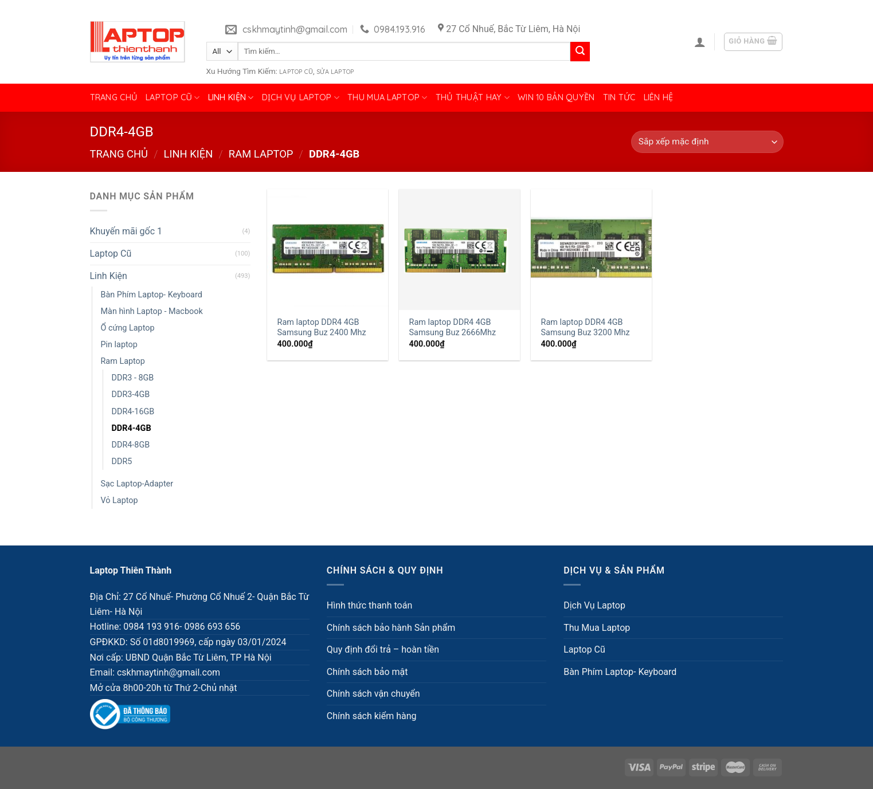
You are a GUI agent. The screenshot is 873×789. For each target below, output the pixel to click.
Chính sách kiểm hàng (372, 716)
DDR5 (122, 461)
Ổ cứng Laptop (128, 328)
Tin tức (619, 97)
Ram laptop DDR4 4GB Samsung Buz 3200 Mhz (585, 327)
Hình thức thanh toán (369, 605)
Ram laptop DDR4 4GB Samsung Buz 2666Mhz (452, 327)
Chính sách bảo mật (367, 671)
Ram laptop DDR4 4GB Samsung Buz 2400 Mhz (321, 327)
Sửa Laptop (335, 72)
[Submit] (580, 51)
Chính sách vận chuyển (373, 693)
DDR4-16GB (133, 412)
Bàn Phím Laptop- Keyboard (151, 295)
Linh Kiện (231, 97)
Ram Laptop (261, 154)
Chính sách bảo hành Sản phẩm (391, 627)
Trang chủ (114, 97)
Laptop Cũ (296, 72)
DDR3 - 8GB (133, 378)
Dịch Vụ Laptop (301, 97)
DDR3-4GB (131, 394)
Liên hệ (659, 97)
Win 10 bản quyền (556, 97)
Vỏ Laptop (119, 500)
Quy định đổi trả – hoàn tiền (383, 649)
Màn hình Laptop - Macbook (152, 311)
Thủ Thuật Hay (473, 97)
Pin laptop (119, 345)
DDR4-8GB (131, 445)
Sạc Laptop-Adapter (137, 484)
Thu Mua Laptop (387, 97)
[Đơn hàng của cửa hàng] (707, 142)
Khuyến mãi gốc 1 (126, 231)
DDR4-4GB (131, 428)
